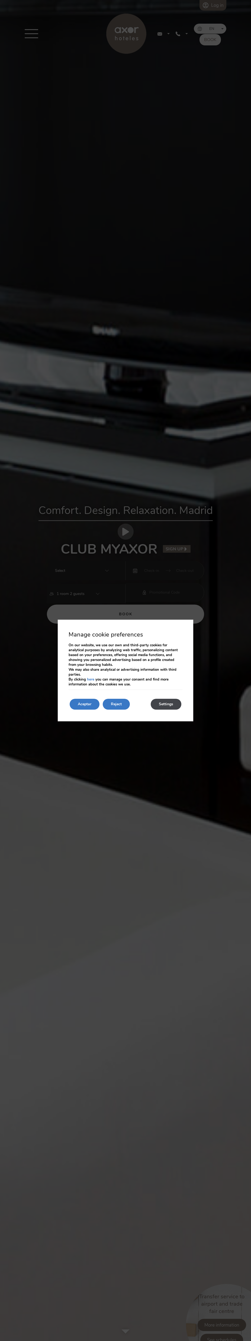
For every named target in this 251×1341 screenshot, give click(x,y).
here (90, 679)
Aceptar (84, 704)
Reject (116, 704)
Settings (166, 704)
